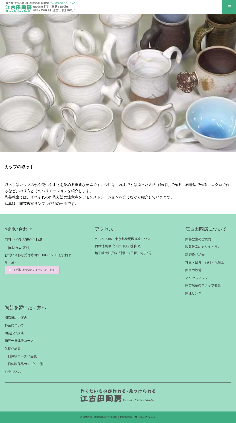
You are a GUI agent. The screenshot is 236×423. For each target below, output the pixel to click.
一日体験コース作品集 (21, 356)
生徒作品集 (13, 348)
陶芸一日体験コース (19, 340)
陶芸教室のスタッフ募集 (203, 285)
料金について (14, 325)
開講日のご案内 (16, 317)
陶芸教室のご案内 (198, 239)
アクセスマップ (196, 278)
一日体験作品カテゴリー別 (24, 364)
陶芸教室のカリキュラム (203, 247)
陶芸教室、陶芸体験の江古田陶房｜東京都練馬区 (108, 417)
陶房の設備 (193, 270)
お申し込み (13, 372)
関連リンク (193, 293)
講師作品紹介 (195, 254)
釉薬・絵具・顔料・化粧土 (204, 262)
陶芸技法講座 (14, 333)
